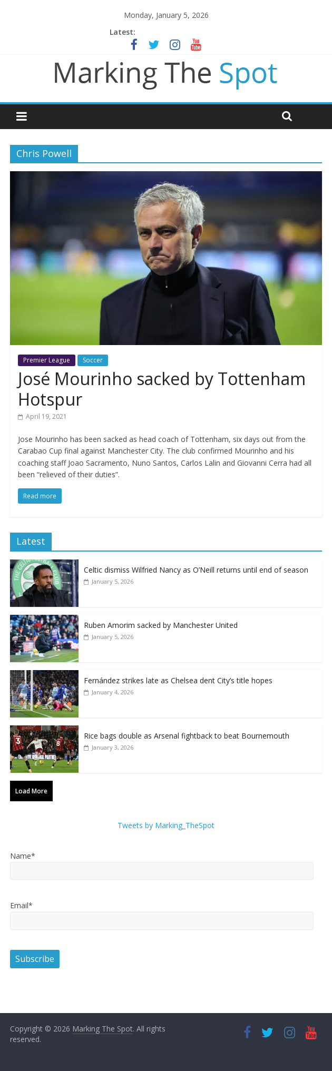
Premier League (46, 360)
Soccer (93, 360)
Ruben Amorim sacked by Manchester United (161, 625)
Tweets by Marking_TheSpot (166, 825)
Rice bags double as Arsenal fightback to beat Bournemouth (186, 736)
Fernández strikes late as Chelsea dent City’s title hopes (178, 680)
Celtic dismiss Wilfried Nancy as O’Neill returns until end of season (196, 570)
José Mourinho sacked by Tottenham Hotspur (162, 388)
